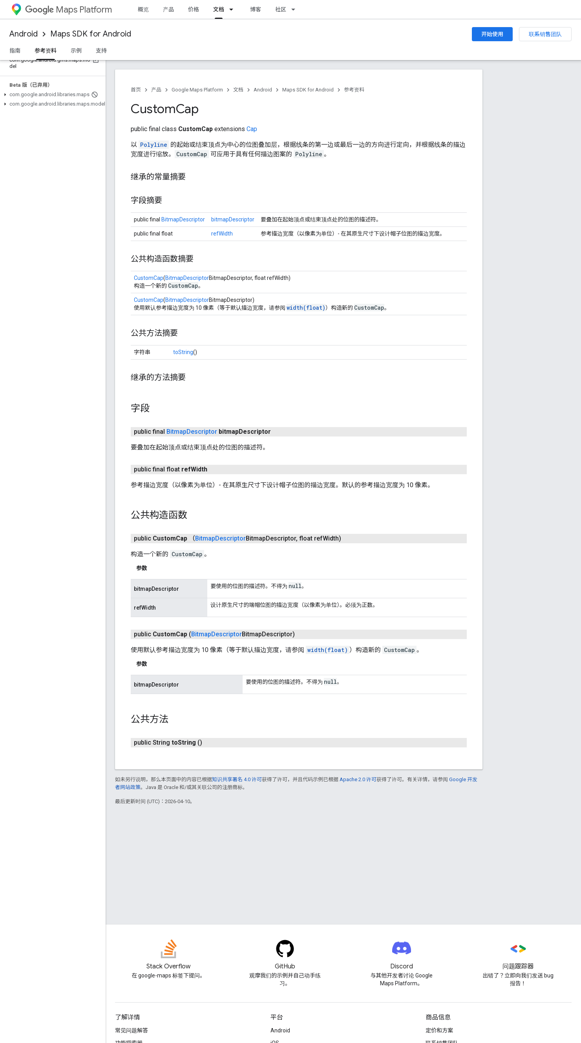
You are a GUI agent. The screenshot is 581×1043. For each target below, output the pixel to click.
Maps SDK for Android (90, 34)
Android (23, 34)
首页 (136, 90)
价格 (193, 9)
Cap (252, 129)
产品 (168, 9)
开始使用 (492, 34)
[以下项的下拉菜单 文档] (233, 9)
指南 (14, 50)
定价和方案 (439, 1030)
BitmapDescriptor (183, 219)
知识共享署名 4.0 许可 (237, 779)
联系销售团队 (545, 34)
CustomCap (148, 278)
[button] (51, 94)
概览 (143, 9)
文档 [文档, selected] (218, 9)
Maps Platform (68, 9)
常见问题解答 (131, 1030)
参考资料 (354, 90)
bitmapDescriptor (232, 219)
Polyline (153, 144)
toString (183, 352)
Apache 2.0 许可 (358, 779)
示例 (76, 50)
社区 (280, 9)
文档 (238, 90)
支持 (101, 50)
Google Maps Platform (197, 90)
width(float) (306, 307)
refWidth (222, 233)
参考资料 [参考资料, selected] (46, 50)
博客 (255, 9)
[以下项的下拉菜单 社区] (295, 9)
